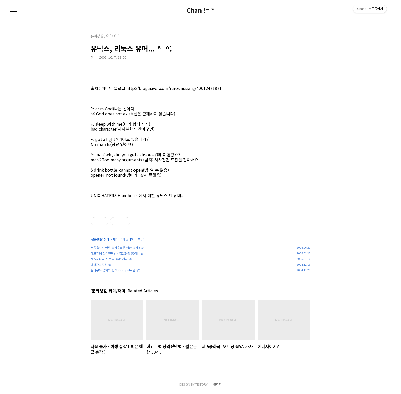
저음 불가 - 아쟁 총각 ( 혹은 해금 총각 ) (115, 247)
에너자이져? (98, 264)
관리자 (217, 384)
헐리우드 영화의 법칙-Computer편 (113, 270)
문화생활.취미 (100, 239)
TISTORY (201, 384)
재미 (115, 239)
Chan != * (200, 10)
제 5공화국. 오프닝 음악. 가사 (109, 259)
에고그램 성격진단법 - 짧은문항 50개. (114, 253)
